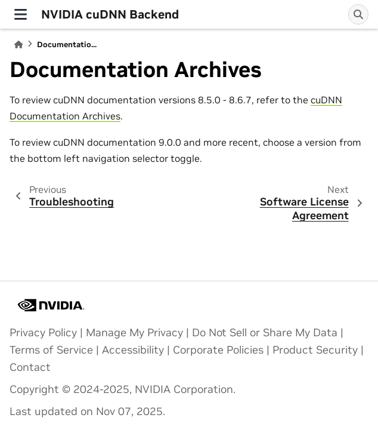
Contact (30, 367)
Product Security (315, 350)
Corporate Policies (218, 350)
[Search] (358, 14)
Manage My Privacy (134, 332)
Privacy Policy (43, 332)
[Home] (18, 44)
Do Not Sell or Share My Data (264, 332)
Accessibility (133, 350)
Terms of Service (51, 350)
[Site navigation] (21, 14)
